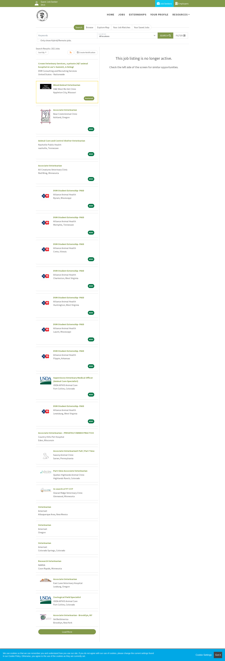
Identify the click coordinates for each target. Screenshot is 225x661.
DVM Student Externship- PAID (68, 190)
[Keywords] (67, 35)
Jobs (121, 14)
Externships (137, 14)
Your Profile (159, 14)
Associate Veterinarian (65, 109)
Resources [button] (180, 14)
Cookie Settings (204, 655)
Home (110, 14)
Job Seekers (164, 3)
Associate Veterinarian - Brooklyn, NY (72, 615)
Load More (67, 631)
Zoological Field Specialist (67, 597)
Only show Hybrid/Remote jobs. (55, 40)
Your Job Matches (121, 27)
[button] (180, 35)
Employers (182, 3)
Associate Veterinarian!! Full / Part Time (73, 450)
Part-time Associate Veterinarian (70, 470)
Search (79, 27)
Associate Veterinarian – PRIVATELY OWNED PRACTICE (66, 432)
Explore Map (103, 27)
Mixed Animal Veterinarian (66, 85)
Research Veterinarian (49, 561)
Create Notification (86, 52)
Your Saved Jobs (141, 27)
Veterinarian (44, 506)
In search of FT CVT (63, 488)
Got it (218, 655)
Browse (89, 27)
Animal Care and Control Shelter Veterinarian (61, 140)
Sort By (41, 52)
